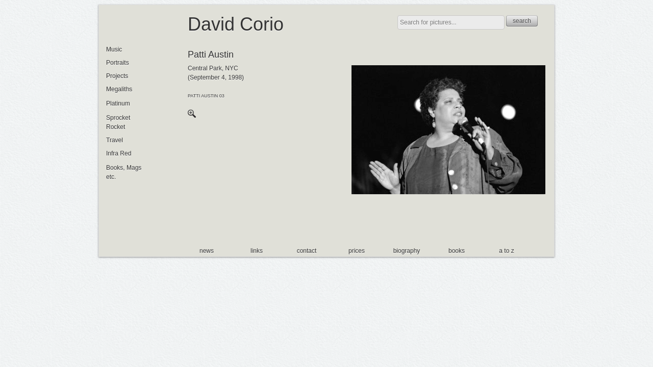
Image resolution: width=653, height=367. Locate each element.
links (256, 250)
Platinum (118, 103)
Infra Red (118, 153)
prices (356, 250)
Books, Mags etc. (123, 172)
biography (406, 250)
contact (307, 250)
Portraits (117, 62)
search (522, 20)
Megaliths (119, 89)
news (206, 250)
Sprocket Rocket (118, 122)
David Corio (236, 24)
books (456, 250)
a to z (506, 250)
